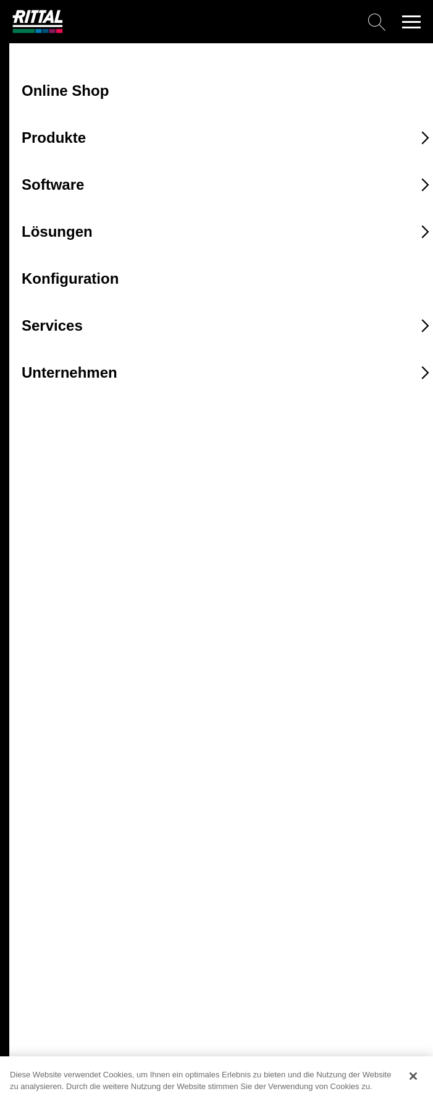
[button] (411, 21)
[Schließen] (413, 1076)
